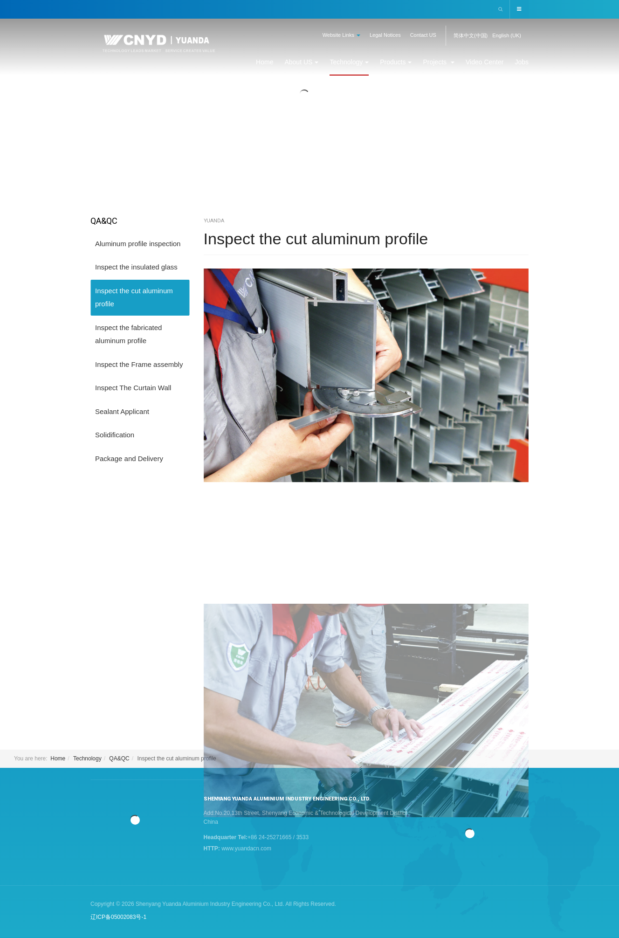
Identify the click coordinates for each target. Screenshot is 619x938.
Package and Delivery (129, 458)
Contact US (423, 35)
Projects (438, 62)
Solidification (114, 435)
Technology (349, 62)
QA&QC (119, 758)
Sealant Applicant (122, 411)
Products (396, 62)
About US (301, 62)
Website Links (341, 35)
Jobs (522, 62)
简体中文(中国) (471, 35)
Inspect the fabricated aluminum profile (128, 334)
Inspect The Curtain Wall (133, 388)
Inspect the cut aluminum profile (322, 238)
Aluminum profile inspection (137, 244)
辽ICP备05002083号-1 (118, 917)
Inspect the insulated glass (136, 267)
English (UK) (506, 35)
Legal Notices (385, 35)
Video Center (484, 62)
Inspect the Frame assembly (139, 364)
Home (264, 62)
